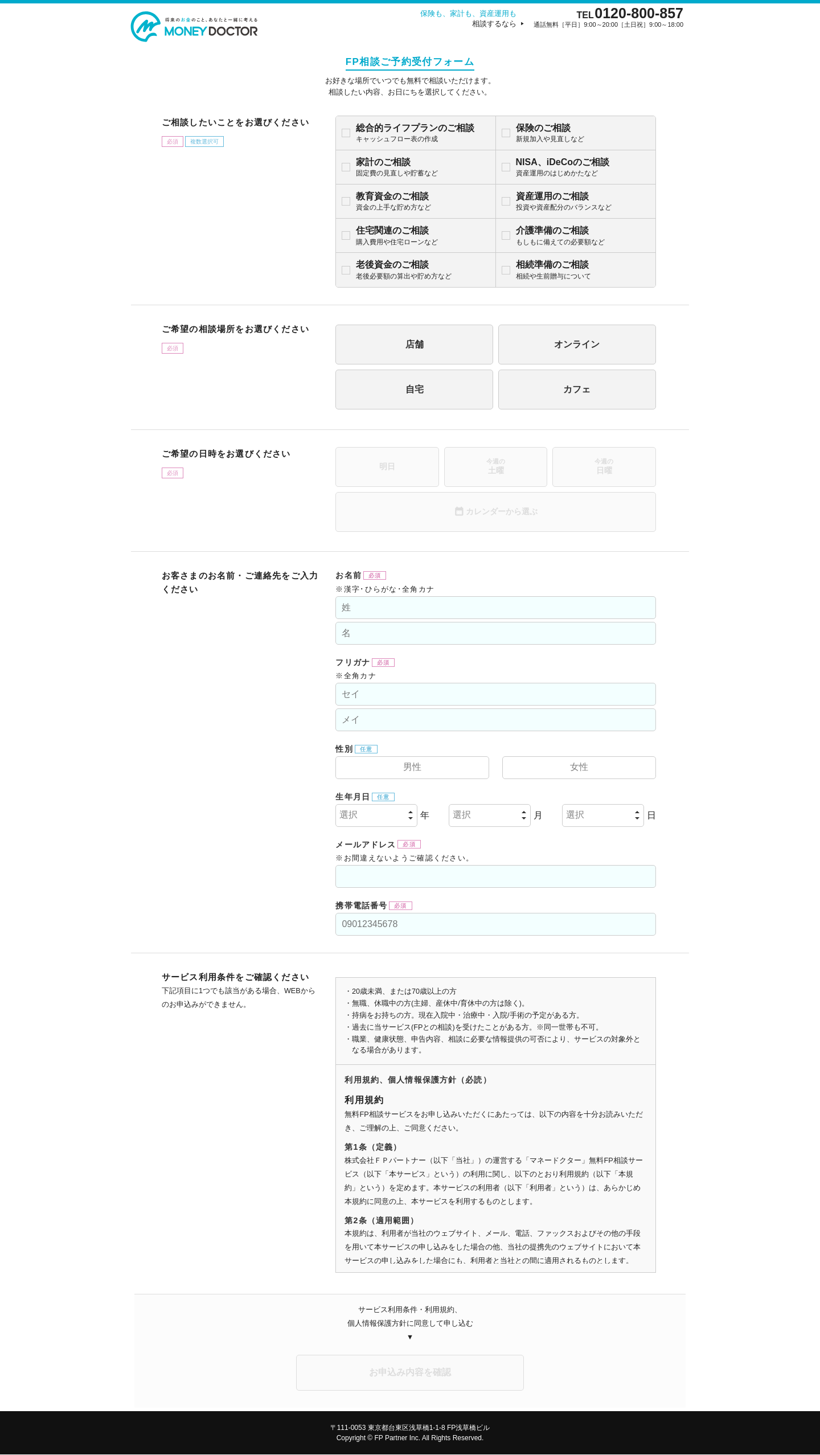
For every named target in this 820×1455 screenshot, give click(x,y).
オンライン (562, 345)
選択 (289, 816)
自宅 (369, 390)
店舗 (369, 345)
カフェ (562, 390)
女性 (564, 768)
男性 (367, 768)
